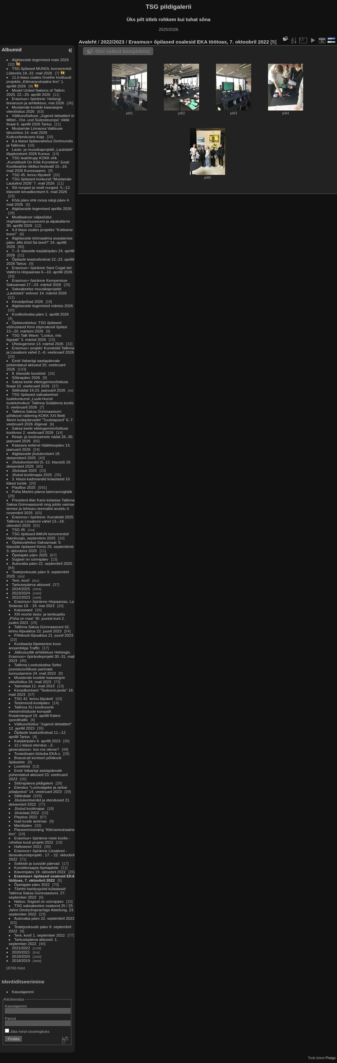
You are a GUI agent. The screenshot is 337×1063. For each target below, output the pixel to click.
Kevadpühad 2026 (27, 301)
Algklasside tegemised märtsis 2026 (42, 306)
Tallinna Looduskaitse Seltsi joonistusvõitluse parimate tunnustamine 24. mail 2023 (35, 669)
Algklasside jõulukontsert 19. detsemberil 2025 (34, 455)
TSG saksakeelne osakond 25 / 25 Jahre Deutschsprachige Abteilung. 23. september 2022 (41, 909)
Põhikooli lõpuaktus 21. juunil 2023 (43, 635)
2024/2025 (21, 589)
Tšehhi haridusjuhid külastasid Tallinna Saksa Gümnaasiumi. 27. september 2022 (37, 893)
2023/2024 (21, 593)
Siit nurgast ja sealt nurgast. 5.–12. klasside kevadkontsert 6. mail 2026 (39, 189)
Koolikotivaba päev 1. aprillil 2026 (40, 314)
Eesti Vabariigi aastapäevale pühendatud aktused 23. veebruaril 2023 (38, 774)
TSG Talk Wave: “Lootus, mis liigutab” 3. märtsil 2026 (34, 337)
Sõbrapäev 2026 (26, 377)
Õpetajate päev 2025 (29, 555)
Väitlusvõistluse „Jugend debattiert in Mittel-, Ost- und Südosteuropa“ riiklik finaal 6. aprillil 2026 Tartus (40, 119)
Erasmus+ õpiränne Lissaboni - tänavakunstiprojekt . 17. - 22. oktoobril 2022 (41, 855)
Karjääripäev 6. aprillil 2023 (37, 741)
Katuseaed (23, 610)
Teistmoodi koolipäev (32, 703)
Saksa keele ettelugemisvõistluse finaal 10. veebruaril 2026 (37, 384)
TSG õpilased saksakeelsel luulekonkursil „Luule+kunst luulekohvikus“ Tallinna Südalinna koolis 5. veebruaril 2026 (40, 400)
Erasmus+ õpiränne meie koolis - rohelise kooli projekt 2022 (39, 840)
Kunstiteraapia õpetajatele (36, 867)
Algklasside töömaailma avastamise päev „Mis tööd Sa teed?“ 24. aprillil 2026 (40, 242)
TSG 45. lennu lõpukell (31, 175)
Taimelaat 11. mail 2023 (34, 686)
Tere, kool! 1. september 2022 (39, 935)
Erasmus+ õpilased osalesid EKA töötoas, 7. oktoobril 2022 (41, 878)
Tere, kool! (21, 580)
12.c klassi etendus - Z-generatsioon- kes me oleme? (34, 747)
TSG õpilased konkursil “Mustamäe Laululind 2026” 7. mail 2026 (39, 181)
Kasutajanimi (23, 992)
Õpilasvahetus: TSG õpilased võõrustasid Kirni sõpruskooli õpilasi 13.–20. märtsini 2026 (37, 326)
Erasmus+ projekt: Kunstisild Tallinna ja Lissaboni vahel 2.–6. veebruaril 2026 (40, 350)
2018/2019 (21, 960)
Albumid (11, 49)
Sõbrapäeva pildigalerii (33, 783)
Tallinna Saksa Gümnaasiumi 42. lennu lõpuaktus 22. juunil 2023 (39, 629)
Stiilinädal (22, 796)
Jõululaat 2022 (26, 812)
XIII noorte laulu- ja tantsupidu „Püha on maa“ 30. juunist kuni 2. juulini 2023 (37, 618)
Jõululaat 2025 (24, 470)
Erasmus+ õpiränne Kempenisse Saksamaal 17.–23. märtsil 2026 (37, 282)
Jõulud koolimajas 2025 (32, 475)
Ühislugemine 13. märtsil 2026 (37, 344)
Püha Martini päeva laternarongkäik (42, 491)
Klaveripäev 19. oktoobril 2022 (40, 872)
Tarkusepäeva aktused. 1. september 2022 (33, 941)
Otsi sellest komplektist (122, 51)
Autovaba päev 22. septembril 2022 (44, 918)
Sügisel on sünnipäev (30, 559)
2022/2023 (21, 597)
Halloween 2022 (28, 846)
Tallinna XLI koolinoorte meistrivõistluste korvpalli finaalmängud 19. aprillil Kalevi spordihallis (35, 713)
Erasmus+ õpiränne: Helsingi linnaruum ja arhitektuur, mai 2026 (35, 101)
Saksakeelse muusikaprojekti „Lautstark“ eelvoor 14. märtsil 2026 (37, 291)
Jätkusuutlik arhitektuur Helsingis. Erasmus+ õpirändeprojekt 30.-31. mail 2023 (41, 656)
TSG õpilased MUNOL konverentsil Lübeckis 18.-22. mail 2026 (39, 70)
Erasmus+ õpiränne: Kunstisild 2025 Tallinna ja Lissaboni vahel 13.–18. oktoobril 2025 (40, 521)
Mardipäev (23, 825)
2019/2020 (21, 956)
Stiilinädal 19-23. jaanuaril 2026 (38, 390)
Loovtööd (22, 766)
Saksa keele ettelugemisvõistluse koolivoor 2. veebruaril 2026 (37, 430)
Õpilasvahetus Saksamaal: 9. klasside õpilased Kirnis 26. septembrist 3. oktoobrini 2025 (40, 546)
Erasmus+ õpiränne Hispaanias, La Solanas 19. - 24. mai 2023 (41, 603)
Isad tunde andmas (30, 821)
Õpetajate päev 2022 (32, 884)
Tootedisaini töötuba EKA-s (37, 753)
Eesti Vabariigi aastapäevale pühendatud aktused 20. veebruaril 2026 (36, 364)
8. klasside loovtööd (29, 373)
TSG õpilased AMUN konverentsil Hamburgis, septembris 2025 (38, 536)
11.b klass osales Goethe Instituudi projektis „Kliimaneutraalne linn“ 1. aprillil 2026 (39, 81)
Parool (10, 1018)
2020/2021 (21, 952)
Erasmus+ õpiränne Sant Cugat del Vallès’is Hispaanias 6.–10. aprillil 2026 (40, 270)
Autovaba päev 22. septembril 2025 (42, 563)
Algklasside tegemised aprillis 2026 (42, 208)
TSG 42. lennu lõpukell (33, 698)
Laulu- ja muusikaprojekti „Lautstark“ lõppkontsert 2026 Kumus (40, 151)
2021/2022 (21, 948)
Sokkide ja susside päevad (37, 863)
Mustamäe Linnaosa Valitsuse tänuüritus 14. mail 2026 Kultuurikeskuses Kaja (35, 132)
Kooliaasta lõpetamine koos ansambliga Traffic (35, 646)
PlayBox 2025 (24, 487)
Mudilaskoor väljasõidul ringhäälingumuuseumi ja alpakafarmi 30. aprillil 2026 (38, 221)
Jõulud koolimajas (29, 808)
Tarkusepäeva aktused (31, 584)
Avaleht (88, 42)
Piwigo (331, 1058)
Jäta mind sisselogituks (27, 1031)
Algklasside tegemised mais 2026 (40, 60)
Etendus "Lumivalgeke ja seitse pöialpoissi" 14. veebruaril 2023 (38, 789)
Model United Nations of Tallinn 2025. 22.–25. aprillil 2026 (36, 92)
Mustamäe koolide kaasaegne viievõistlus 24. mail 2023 (37, 679)
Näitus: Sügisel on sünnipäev (39, 901)
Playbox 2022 (25, 817)
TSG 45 (18, 529)
